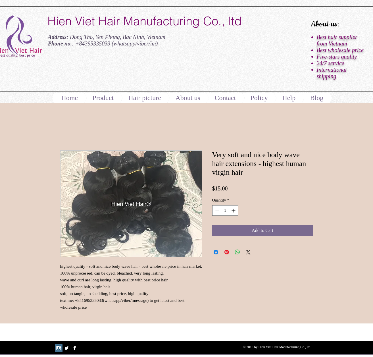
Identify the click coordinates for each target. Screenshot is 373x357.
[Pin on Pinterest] (226, 252)
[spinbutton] (225, 210)
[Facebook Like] (82, 72)
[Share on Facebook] (215, 252)
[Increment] (233, 210)
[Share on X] (248, 252)
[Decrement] (216, 210)
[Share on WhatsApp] (237, 252)
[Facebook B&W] (74, 348)
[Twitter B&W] (66, 348)
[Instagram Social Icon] (58, 348)
